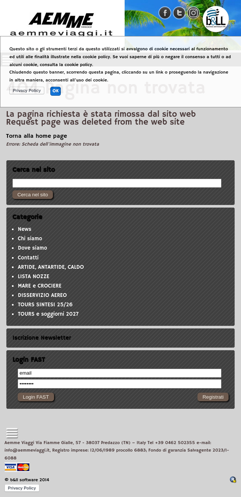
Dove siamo (32, 248)
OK (56, 91)
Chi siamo (30, 238)
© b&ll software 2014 (27, 480)
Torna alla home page (36, 136)
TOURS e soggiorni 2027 (48, 314)
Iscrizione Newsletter (41, 338)
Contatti (28, 258)
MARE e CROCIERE (39, 286)
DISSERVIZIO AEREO (42, 295)
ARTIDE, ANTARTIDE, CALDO (51, 267)
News (24, 229)
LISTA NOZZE (33, 276)
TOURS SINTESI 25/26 (45, 304)
